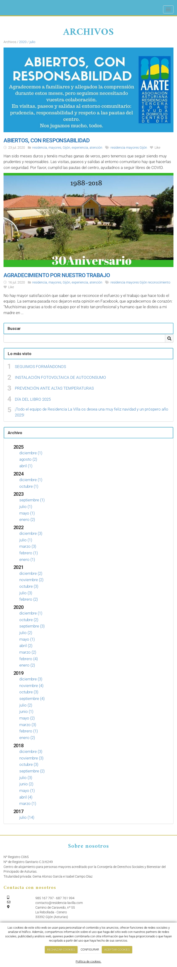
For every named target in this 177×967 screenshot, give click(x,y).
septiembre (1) (32, 500)
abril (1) (26, 466)
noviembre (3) (31, 758)
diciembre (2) (30, 573)
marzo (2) (27, 652)
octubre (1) (28, 486)
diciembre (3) (30, 533)
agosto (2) (28, 459)
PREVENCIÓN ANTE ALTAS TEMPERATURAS (54, 388)
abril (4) (26, 797)
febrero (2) (28, 599)
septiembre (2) (32, 771)
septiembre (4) (32, 698)
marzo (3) (27, 546)
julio (32, 42)
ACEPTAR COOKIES (117, 949)
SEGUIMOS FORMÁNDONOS (40, 366)
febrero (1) (28, 553)
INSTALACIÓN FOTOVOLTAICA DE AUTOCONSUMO (60, 377)
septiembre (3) (32, 626)
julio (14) (26, 817)
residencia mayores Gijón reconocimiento (140, 282)
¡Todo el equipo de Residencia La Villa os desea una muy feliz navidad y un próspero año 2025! (91, 412)
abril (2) (26, 645)
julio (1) (25, 506)
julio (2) (25, 632)
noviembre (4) (31, 685)
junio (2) (26, 784)
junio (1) (26, 711)
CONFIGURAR (90, 949)
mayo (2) (27, 718)
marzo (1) (27, 803)
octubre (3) (28, 586)
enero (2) (27, 519)
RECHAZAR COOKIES (61, 949)
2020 (23, 42)
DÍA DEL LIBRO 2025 (33, 399)
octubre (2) (28, 619)
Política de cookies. (88, 961)
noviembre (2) (31, 579)
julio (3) (25, 593)
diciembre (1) (30, 453)
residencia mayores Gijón (129, 147)
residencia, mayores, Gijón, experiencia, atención (67, 147)
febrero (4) (28, 658)
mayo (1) (27, 513)
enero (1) (27, 559)
